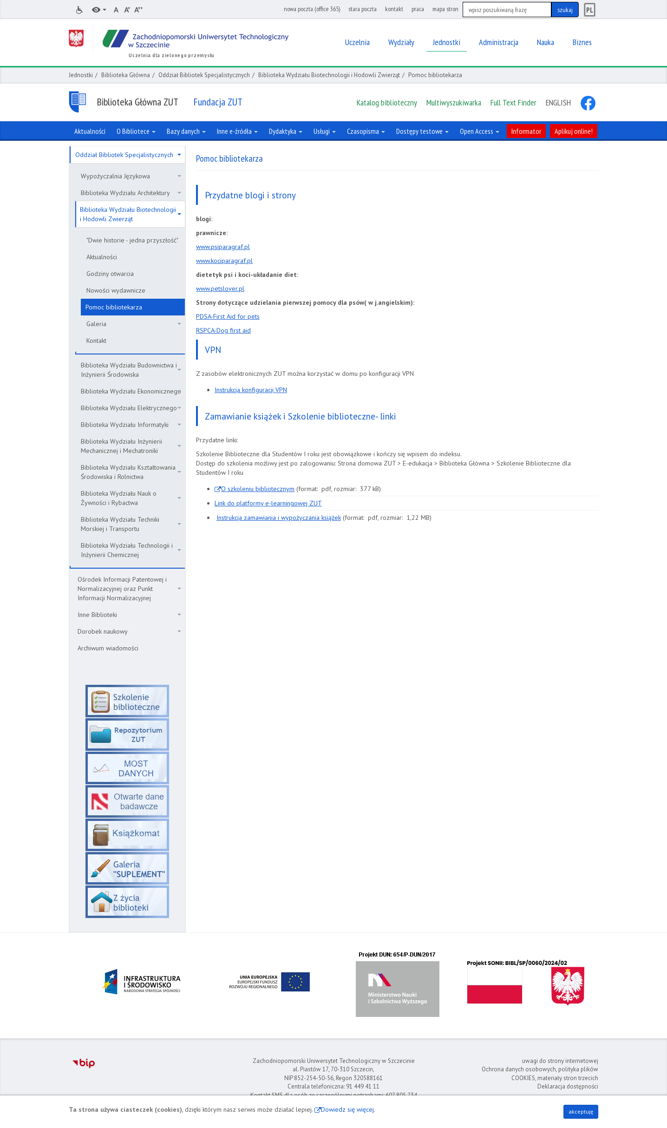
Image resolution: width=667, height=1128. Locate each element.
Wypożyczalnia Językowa (131, 176)
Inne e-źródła (237, 131)
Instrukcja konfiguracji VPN (251, 390)
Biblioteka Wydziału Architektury (131, 193)
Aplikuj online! (574, 131)
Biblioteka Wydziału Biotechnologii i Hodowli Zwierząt (329, 75)
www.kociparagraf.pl (224, 260)
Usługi (325, 131)
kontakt (394, 9)
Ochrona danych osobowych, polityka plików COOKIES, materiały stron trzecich (540, 1073)
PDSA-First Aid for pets (228, 316)
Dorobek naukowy (129, 631)
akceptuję (581, 1111)
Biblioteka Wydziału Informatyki (131, 424)
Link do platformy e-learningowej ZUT (268, 503)
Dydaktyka (285, 131)
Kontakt (96, 340)
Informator (526, 131)
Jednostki (81, 75)
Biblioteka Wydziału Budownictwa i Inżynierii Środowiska (131, 370)
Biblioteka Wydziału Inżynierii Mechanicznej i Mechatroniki (131, 446)
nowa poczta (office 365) (312, 9)
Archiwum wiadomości (108, 648)
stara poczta (362, 9)
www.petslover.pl (220, 288)
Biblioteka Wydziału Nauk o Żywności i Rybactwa (131, 498)
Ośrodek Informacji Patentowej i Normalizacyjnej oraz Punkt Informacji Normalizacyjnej (129, 588)
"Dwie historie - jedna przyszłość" (132, 240)
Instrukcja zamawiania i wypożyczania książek (278, 517)
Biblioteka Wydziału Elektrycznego (131, 408)
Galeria (133, 324)
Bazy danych (186, 131)
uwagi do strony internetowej (560, 1061)
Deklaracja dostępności (567, 1086)
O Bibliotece (136, 131)
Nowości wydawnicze (115, 290)
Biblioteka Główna (125, 75)
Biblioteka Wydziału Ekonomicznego (131, 391)
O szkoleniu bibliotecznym (257, 489)
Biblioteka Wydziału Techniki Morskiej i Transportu (131, 524)
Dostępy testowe (422, 131)
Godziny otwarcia (110, 273)
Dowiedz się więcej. (348, 1109)
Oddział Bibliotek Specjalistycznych (204, 75)
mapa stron (445, 9)
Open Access (479, 131)
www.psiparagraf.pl (223, 247)
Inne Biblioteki (129, 614)
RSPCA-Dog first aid (223, 330)
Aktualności (101, 257)
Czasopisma (366, 131)
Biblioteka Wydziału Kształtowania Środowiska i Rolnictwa (131, 472)
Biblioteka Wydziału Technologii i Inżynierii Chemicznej (131, 550)
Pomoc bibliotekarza (113, 307)
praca (418, 9)
